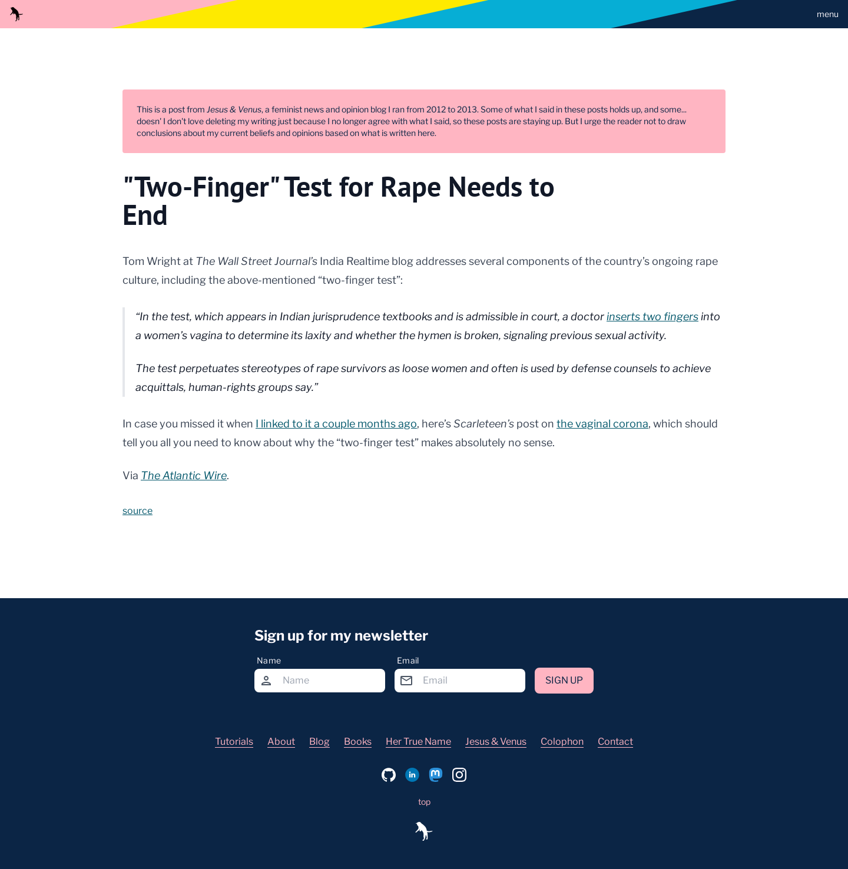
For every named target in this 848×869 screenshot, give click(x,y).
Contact (615, 741)
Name (269, 660)
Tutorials (234, 741)
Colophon (562, 741)
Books (358, 741)
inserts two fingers (652, 316)
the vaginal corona (602, 423)
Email (408, 660)
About (281, 741)
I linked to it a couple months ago (336, 423)
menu (828, 14)
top (424, 802)
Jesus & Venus (495, 741)
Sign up (564, 680)
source (137, 510)
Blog (319, 741)
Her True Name (418, 741)
